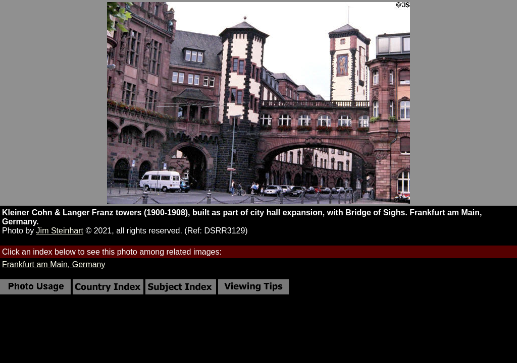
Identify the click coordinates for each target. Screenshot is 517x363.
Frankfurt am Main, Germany (54, 264)
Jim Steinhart (59, 230)
